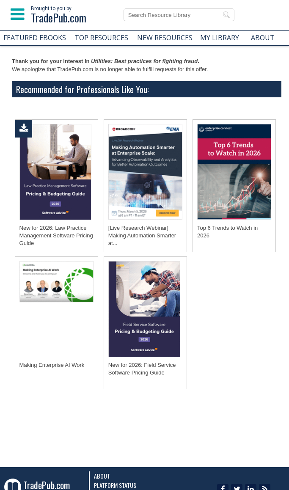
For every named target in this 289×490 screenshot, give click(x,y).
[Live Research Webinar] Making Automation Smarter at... (142, 235)
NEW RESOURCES (165, 37)
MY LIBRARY (219, 37)
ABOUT (263, 37)
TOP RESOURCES (101, 37)
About (102, 475)
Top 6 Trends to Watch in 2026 (227, 232)
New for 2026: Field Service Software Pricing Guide (142, 369)
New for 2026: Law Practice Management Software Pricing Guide (56, 235)
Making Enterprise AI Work (52, 365)
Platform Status (115, 485)
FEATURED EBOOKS (34, 37)
